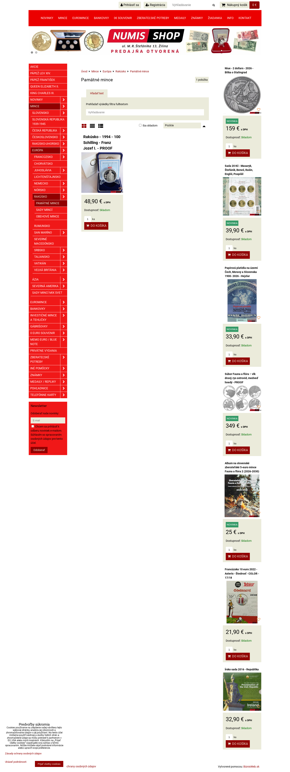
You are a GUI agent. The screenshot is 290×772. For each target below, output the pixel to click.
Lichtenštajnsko (47, 177)
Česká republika (49, 130)
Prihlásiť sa (130, 5)
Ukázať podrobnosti (15, 762)
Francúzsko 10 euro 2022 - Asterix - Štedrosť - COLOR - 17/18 (242, 573)
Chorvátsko (43, 163)
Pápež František (42, 80)
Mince (62, 18)
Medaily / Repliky (48, 382)
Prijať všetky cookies (49, 763)
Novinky (47, 18)
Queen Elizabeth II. (44, 86)
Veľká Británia (50, 270)
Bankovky (101, 18)
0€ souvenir (123, 18)
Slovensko (49, 113)
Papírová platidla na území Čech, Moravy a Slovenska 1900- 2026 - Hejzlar (241, 272)
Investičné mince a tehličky (48, 317)
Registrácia (155, 5)
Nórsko (50, 190)
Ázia (49, 279)
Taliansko (50, 257)
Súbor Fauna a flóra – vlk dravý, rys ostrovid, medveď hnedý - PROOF (241, 378)
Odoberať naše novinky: (45, 413)
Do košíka (96, 226)
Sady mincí (44, 210)
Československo (49, 137)
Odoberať (39, 450)
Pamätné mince (47, 203)
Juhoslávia (50, 170)
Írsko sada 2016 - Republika (242, 669)
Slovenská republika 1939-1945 (48, 122)
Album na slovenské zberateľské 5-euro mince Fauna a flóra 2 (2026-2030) (242, 467)
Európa (49, 150)
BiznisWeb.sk (251, 766)
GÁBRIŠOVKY (48, 326)
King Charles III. (42, 93)
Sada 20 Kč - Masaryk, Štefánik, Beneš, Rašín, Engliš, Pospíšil (239, 170)
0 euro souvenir (48, 333)
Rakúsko (50, 197)
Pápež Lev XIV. (40, 73)
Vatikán (50, 263)
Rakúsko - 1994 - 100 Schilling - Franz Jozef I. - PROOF (101, 143)
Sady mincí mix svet (47, 292)
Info (230, 18)
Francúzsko (50, 157)
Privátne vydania (43, 350)
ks (89, 219)
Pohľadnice (48, 388)
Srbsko (50, 250)
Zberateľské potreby (153, 18)
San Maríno (50, 232)
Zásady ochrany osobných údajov (76, 766)
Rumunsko (42, 226)
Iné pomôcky (48, 368)
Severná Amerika (49, 286)
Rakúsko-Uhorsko (49, 144)
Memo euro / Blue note (48, 342)
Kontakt (245, 18)
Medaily (180, 18)
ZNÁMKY (48, 375)
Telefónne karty (48, 395)
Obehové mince (47, 216)
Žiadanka (215, 18)
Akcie (34, 66)
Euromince (80, 18)
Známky (197, 18)
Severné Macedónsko (44, 241)
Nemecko (50, 183)
